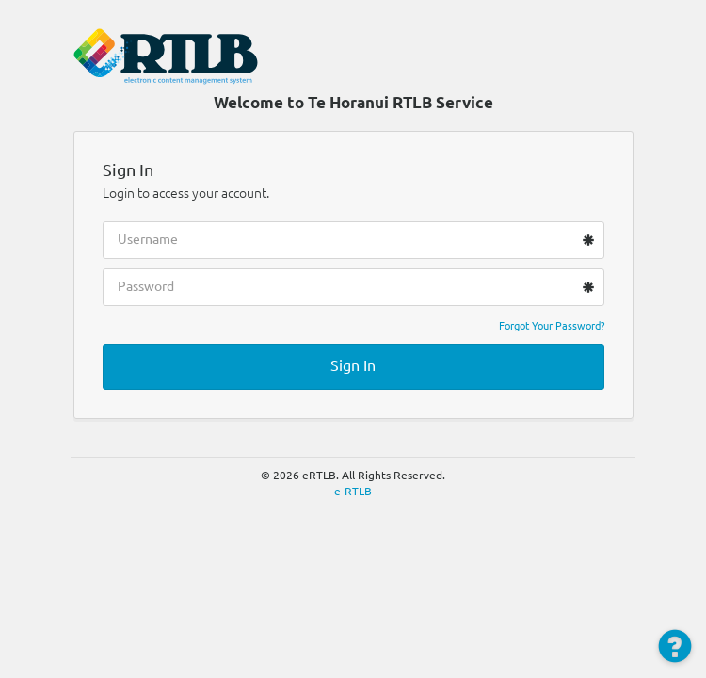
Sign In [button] (353, 365)
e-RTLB (353, 491)
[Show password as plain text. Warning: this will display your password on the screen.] (575, 285)
